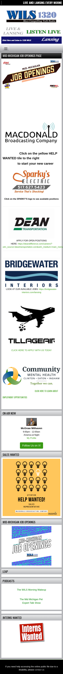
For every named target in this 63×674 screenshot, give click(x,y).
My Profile (31, 438)
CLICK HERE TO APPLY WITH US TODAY (31, 350)
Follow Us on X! (31, 445)
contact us (39, 670)
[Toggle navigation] (6, 48)
